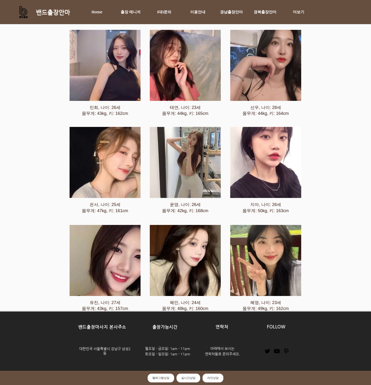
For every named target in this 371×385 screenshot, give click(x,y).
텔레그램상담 (160, 378)
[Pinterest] (286, 351)
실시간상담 (188, 378)
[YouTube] (276, 351)
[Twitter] (267, 351)
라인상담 (213, 378)
